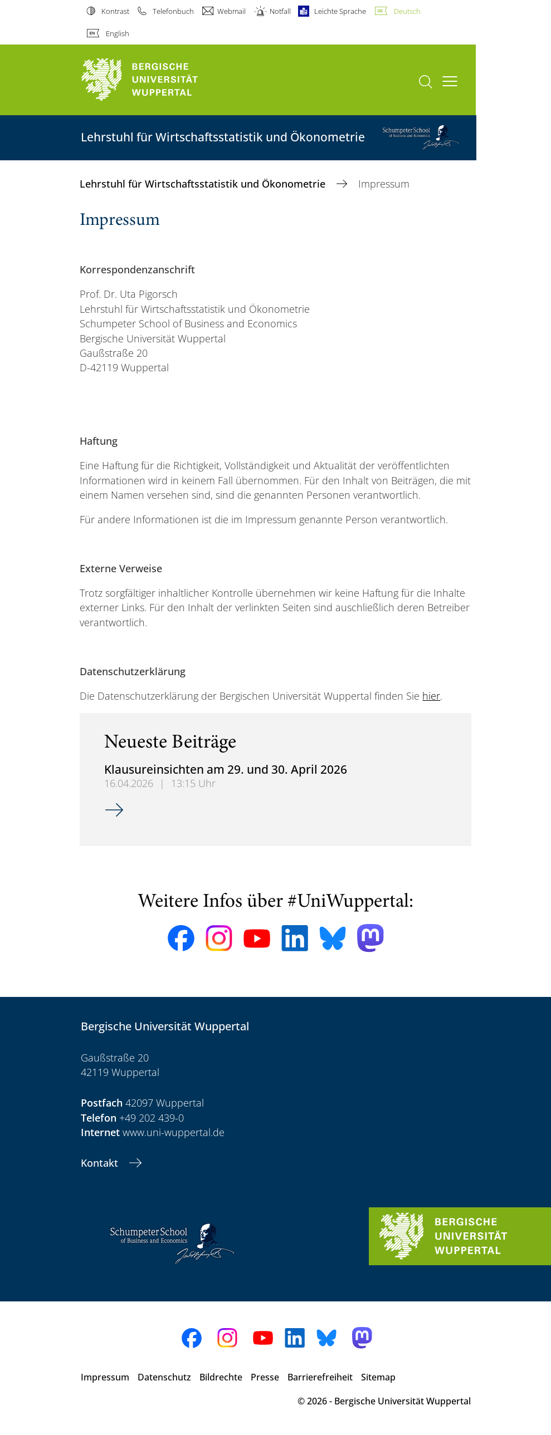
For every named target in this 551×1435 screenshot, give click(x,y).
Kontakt (101, 1162)
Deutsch (407, 11)
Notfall (280, 11)
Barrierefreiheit (320, 1377)
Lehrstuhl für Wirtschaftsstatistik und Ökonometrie (204, 183)
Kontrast (115, 11)
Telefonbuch (173, 11)
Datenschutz (164, 1377)
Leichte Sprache (340, 11)
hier (431, 695)
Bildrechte (220, 1377)
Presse (265, 1377)
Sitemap (378, 1377)
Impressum (105, 1377)
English (117, 33)
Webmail (231, 11)
